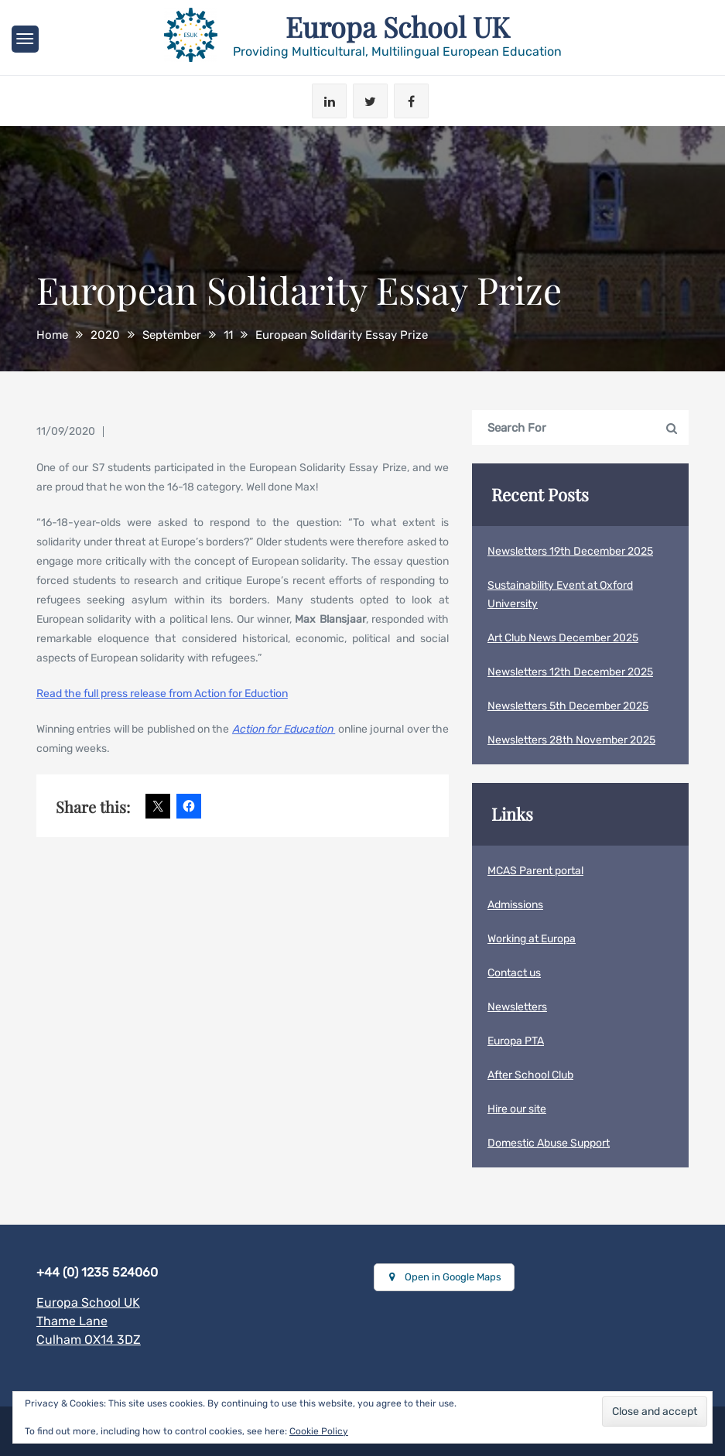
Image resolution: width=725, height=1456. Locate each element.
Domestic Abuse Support (548, 1143)
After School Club (530, 1075)
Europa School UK (397, 26)
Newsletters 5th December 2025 (567, 706)
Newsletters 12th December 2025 (570, 671)
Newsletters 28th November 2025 (571, 740)
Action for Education (283, 729)
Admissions (515, 904)
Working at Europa (531, 938)
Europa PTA (515, 1041)
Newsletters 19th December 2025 (570, 551)
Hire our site (516, 1109)
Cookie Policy (318, 1431)
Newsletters (517, 1006)
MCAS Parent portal (535, 870)
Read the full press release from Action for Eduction (162, 693)
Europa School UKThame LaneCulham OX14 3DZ (88, 1321)
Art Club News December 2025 (562, 637)
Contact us (514, 972)
